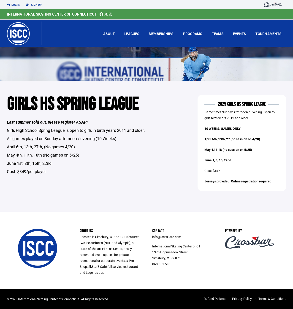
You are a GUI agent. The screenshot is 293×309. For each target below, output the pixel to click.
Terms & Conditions (272, 298)
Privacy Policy (242, 298)
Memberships (161, 33)
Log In (13, 5)
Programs (192, 33)
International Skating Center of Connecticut (52, 14)
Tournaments (268, 33)
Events (239, 33)
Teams (217, 33)
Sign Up (34, 5)
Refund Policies (214, 298)
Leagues (131, 33)
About (109, 33)
